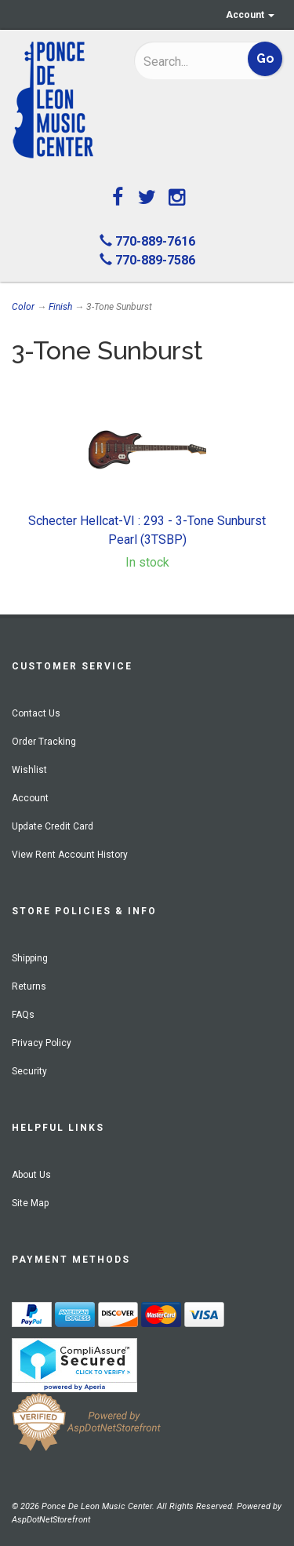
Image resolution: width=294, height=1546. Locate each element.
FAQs (23, 1014)
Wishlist (29, 769)
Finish (60, 306)
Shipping (30, 958)
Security (29, 1071)
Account (250, 14)
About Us (31, 1174)
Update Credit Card (52, 826)
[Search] (186, 61)
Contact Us (36, 713)
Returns (29, 986)
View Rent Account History (70, 854)
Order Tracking (44, 741)
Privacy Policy (41, 1042)
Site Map (30, 1203)
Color (23, 306)
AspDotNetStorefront (51, 1520)
